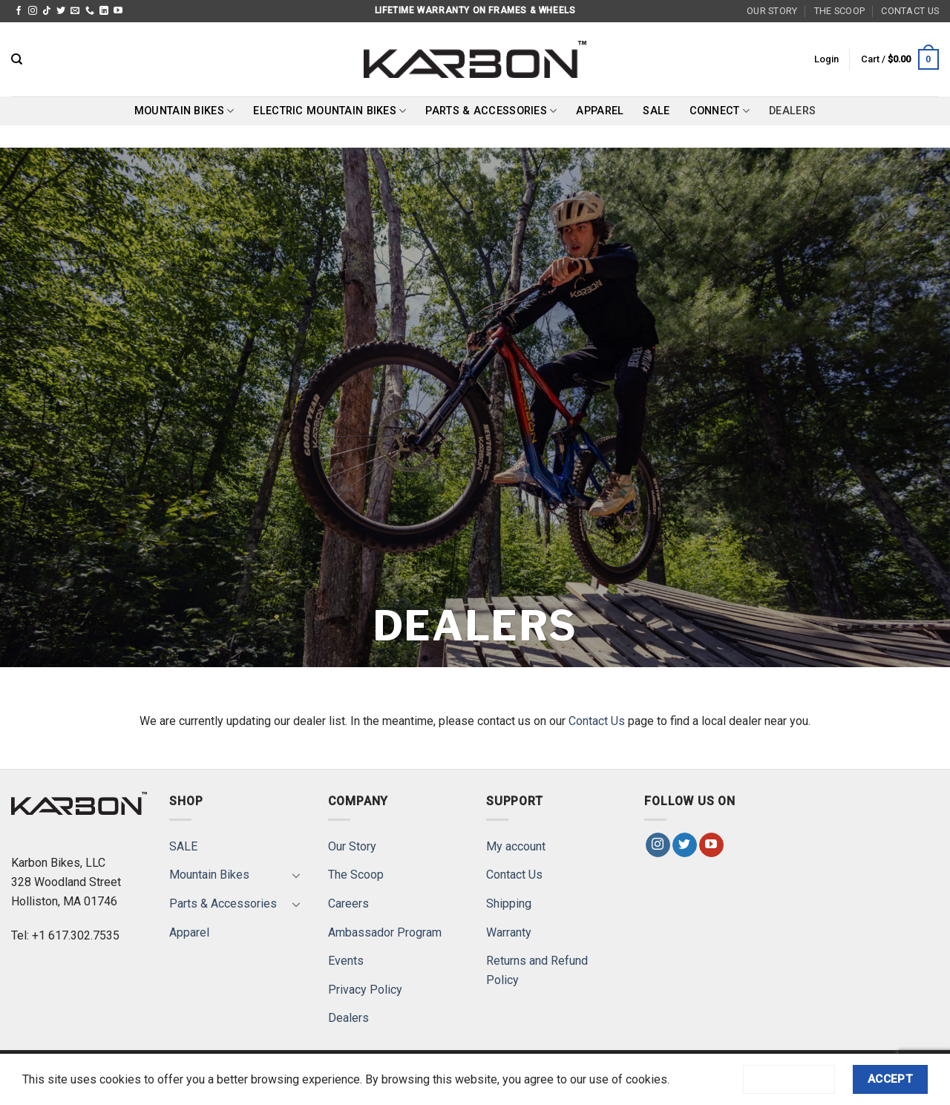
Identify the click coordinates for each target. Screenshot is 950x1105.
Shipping (508, 903)
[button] (826, 59)
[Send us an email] (75, 11)
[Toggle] (297, 875)
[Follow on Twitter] (60, 11)
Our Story (772, 10)
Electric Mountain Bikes (329, 111)
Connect (719, 111)
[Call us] (89, 11)
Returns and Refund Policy (537, 970)
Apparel (599, 111)
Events (346, 961)
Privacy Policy (365, 990)
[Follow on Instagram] (32, 11)
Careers (348, 903)
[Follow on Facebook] (18, 11)
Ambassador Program (385, 932)
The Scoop (839, 10)
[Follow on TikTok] (46, 11)
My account (516, 846)
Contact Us (910, 10)
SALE (656, 111)
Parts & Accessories (491, 111)
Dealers (792, 111)
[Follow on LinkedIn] (103, 11)
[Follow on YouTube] (118, 11)
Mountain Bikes (184, 111)
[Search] (16, 59)
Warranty (508, 932)
